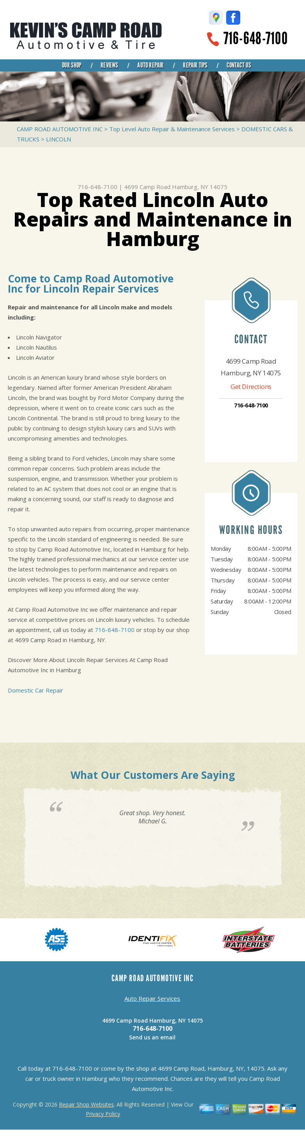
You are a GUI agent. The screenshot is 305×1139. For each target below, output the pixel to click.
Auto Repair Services (152, 998)
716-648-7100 (255, 38)
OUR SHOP (71, 65)
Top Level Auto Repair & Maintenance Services (172, 129)
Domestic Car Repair (35, 690)
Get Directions (251, 386)
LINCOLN (58, 139)
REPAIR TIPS (195, 65)
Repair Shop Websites (86, 1104)
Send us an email (152, 1037)
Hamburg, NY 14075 (199, 187)
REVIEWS (109, 65)
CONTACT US (239, 65)
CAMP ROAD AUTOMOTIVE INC (60, 129)
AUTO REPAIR (150, 65)
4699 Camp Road (147, 187)
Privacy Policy (103, 1114)
